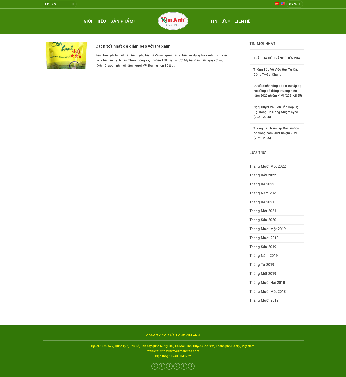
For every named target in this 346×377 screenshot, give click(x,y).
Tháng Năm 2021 (264, 193)
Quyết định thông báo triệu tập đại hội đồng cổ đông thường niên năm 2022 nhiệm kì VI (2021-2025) (277, 90)
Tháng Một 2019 (263, 274)
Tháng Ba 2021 (262, 202)
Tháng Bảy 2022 (263, 175)
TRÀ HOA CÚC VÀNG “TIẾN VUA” (277, 58)
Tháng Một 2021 (263, 211)
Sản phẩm (123, 21)
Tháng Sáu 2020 (263, 220)
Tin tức (220, 21)
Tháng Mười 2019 (264, 238)
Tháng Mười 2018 (264, 300)
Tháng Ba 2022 (262, 184)
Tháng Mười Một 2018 (268, 292)
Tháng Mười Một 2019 (268, 229)
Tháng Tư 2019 (262, 265)
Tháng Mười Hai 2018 (267, 283)
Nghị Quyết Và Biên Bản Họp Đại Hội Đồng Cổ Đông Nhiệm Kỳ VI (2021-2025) (276, 112)
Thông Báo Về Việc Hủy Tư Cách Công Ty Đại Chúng (276, 72)
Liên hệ (242, 21)
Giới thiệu (95, 21)
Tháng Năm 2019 (264, 256)
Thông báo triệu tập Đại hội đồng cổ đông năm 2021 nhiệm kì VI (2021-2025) (277, 133)
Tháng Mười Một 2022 (268, 166)
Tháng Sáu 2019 (263, 247)
